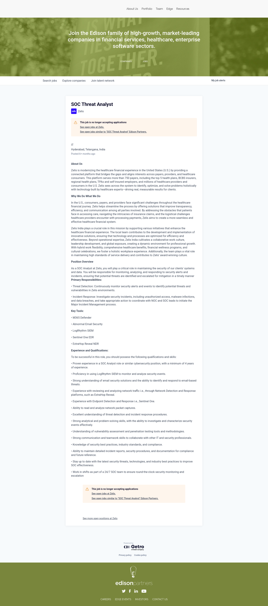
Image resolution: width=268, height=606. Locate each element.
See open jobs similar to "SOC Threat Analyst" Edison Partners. (113, 131)
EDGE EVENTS (123, 599)
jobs (50, 80)
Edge (169, 8)
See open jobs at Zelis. (92, 127)
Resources (182, 8)
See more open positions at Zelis (100, 518)
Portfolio (147, 8)
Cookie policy (140, 555)
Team (159, 8)
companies (73, 80)
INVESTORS (141, 599)
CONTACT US (160, 599)
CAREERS (105, 599)
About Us (132, 8)
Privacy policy (125, 555)
